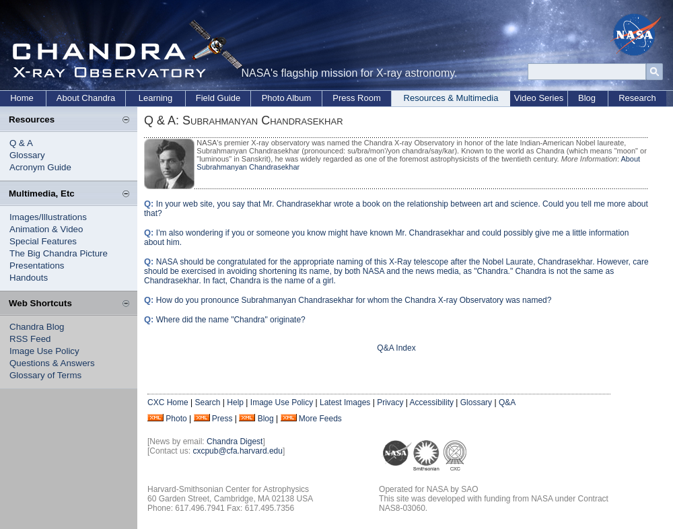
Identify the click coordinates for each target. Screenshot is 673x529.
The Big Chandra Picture (58, 253)
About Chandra (86, 98)
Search (207, 402)
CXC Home (167, 402)
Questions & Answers (52, 363)
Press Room (356, 98)
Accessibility (432, 402)
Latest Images (345, 402)
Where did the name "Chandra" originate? (231, 319)
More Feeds (320, 418)
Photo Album (287, 98)
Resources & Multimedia (451, 98)
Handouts (28, 278)
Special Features (43, 241)
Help (235, 402)
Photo (176, 418)
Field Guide (218, 98)
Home (22, 98)
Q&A (507, 402)
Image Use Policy (44, 351)
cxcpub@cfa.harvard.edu (237, 451)
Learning (156, 98)
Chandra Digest (234, 441)
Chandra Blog (37, 327)
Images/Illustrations (48, 217)
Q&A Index (396, 348)
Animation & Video (46, 229)
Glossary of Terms (45, 375)
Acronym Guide (40, 167)
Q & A (21, 143)
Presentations (37, 265)
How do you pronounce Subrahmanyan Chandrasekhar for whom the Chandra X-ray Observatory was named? (354, 300)
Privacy (390, 402)
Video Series (538, 98)
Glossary (27, 155)
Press (222, 418)
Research (637, 98)
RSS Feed (30, 339)
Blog (587, 98)
